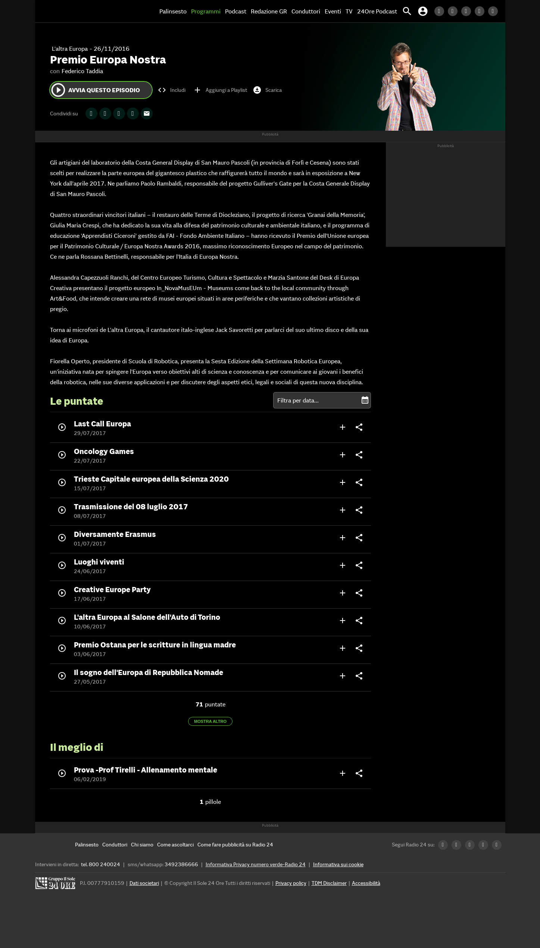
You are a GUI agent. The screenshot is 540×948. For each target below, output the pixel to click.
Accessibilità (366, 883)
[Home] (67, 11)
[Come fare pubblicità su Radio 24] (235, 844)
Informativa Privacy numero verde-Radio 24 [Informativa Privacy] (256, 864)
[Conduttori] (114, 844)
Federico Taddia (82, 71)
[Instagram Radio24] (481, 11)
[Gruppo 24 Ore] (56, 885)
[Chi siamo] (142, 844)
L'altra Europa (70, 48)
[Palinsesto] (87, 844)
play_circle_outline (58, 90)
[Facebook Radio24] (468, 11)
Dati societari (144, 883)
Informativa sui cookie (338, 864)
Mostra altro (210, 721)
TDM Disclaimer (329, 883)
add (342, 427)
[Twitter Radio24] (454, 11)
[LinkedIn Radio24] (441, 11)
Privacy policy (290, 883)
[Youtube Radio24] (495, 11)
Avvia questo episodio (95, 90)
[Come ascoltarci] (175, 844)
